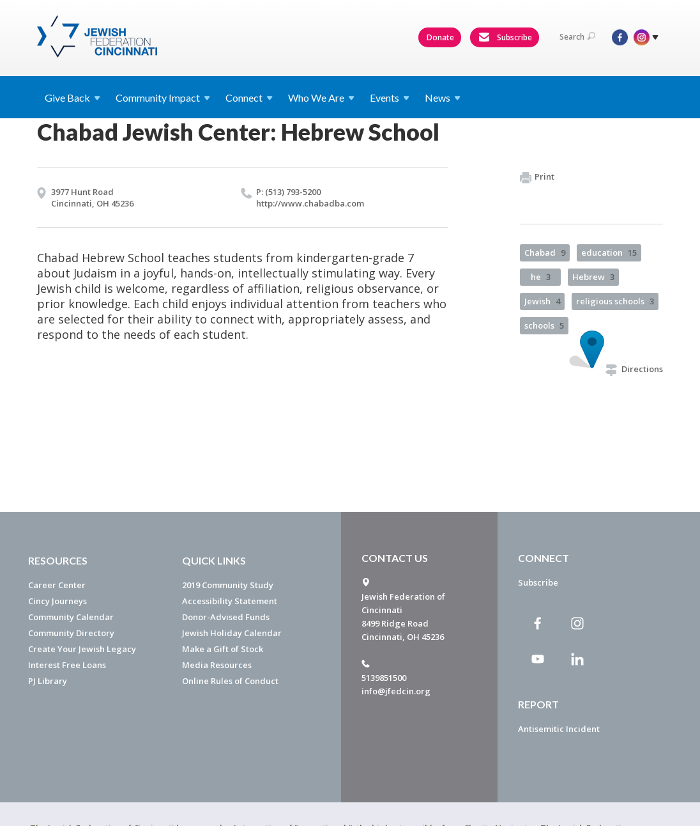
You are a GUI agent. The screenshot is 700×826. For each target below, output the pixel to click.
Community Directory (71, 633)
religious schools (615, 301)
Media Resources (217, 665)
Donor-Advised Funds (226, 617)
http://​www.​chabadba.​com (310, 203)
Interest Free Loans (67, 665)
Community (163, 97)
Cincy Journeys (57, 601)
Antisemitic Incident (559, 729)
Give (72, 97)
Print (537, 177)
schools (544, 325)
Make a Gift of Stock (222, 649)
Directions (634, 369)
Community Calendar (71, 617)
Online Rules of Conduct (230, 681)
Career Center (57, 585)
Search (577, 36)
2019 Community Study (227, 585)
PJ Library (47, 681)
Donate (440, 37)
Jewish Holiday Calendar (232, 633)
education (609, 252)
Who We (321, 97)
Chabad (544, 252)
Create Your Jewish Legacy (82, 649)
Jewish (542, 301)
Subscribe (505, 37)
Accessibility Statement (229, 601)
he (541, 277)
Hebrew (593, 277)
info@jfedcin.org (395, 691)
